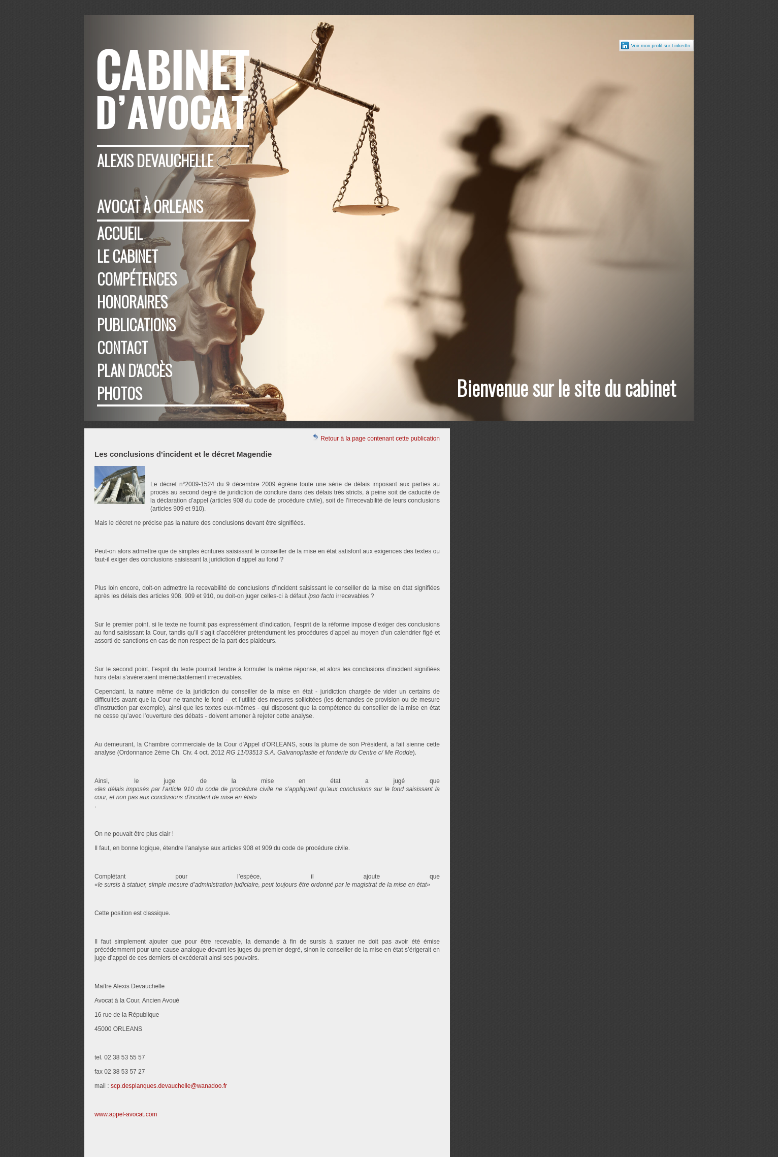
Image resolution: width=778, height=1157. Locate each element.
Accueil (120, 233)
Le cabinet (127, 255)
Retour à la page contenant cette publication (376, 437)
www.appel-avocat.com (125, 1114)
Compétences (137, 278)
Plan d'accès (134, 370)
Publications (136, 324)
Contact (122, 347)
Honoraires (132, 301)
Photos (119, 393)
